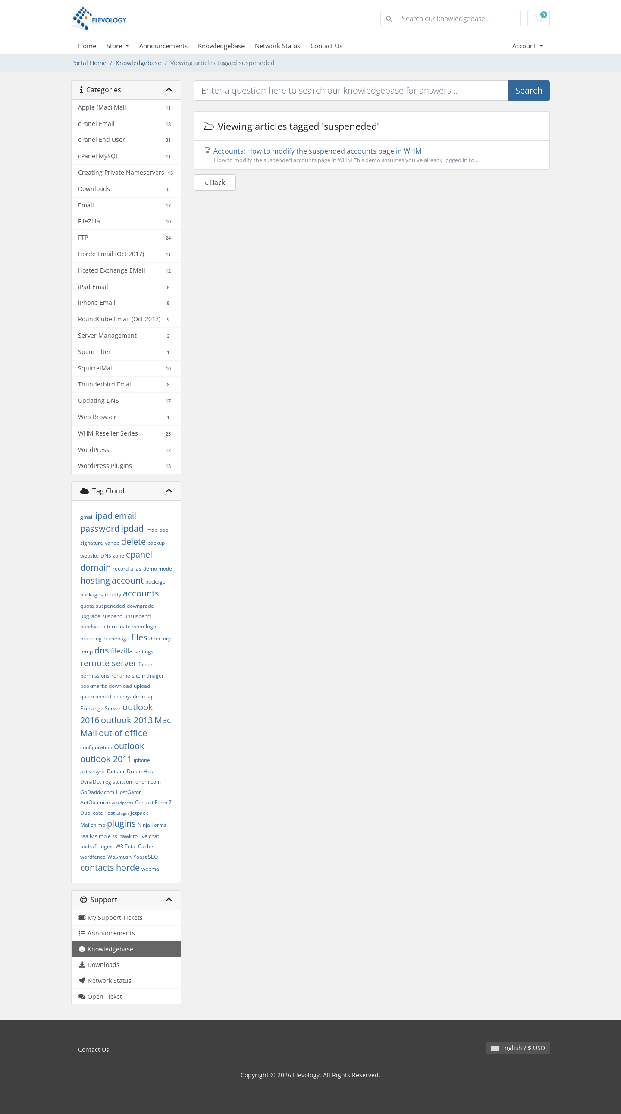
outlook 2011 (106, 759)
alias (135, 568)
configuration (96, 747)
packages (91, 594)
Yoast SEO (145, 856)
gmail (87, 517)
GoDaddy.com (97, 792)
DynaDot (90, 781)
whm (138, 626)
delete (133, 541)
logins (107, 846)
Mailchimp (92, 824)
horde (128, 867)
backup (156, 542)
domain (95, 567)
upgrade (90, 616)
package (155, 581)
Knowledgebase (221, 45)
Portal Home (89, 63)
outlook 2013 (127, 720)
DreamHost (141, 771)
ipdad (132, 528)
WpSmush (119, 856)
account (128, 580)
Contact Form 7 (153, 802)
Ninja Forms (152, 824)
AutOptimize (95, 802)
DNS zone (112, 555)
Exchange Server (100, 708)
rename (120, 675)
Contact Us (326, 45)
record (121, 568)
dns (101, 650)
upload (142, 686)
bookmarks (93, 686)
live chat (149, 836)
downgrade (140, 605)
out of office (123, 733)
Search (529, 90)
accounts (141, 593)
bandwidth (92, 626)
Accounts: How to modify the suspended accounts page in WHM (372, 155)
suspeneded (110, 605)
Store (115, 45)
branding (91, 638)
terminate (119, 626)
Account (525, 45)
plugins (121, 823)
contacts (97, 867)
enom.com (148, 781)
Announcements (163, 45)
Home (87, 45)
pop (163, 529)
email (125, 515)
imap (151, 529)
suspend (112, 616)
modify (113, 594)
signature (91, 542)
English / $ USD (518, 1048)
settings (144, 651)
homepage (116, 638)
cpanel (139, 554)
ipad (104, 515)
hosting (95, 580)
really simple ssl (99, 836)
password (99, 528)
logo (151, 626)
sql (150, 696)
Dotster (116, 771)
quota (87, 605)
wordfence (93, 856)
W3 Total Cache (134, 846)
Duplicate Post (97, 812)
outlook (129, 746)
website (89, 555)
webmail (151, 868)
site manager (148, 675)
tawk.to (129, 836)
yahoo (112, 542)
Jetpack (139, 812)
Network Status (277, 45)
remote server (108, 663)
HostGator (128, 792)
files (139, 637)
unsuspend (137, 616)
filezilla (122, 651)
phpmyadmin (129, 696)
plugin (122, 813)
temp (86, 651)
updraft (89, 846)
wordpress (122, 803)
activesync (92, 771)
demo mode (157, 568)
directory (160, 638)
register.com (118, 781)
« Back (215, 182)
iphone (142, 760)
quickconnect (96, 696)
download (120, 686)
